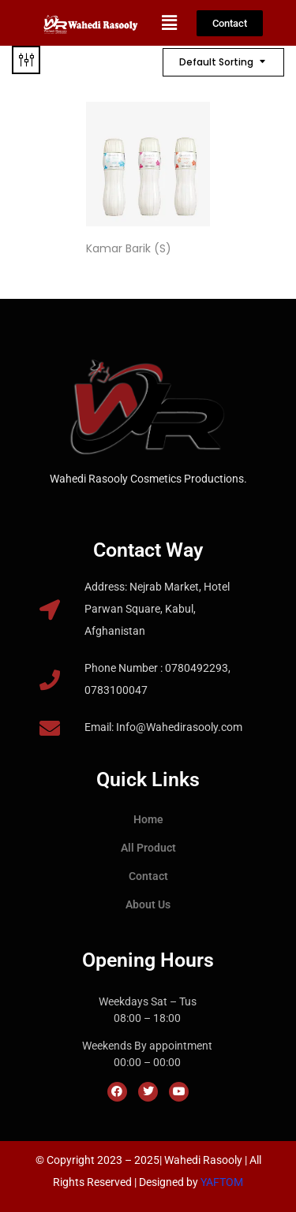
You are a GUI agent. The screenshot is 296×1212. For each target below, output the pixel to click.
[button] (169, 23)
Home (148, 819)
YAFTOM (221, 1182)
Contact (148, 876)
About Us (148, 904)
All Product (148, 847)
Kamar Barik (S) (128, 248)
